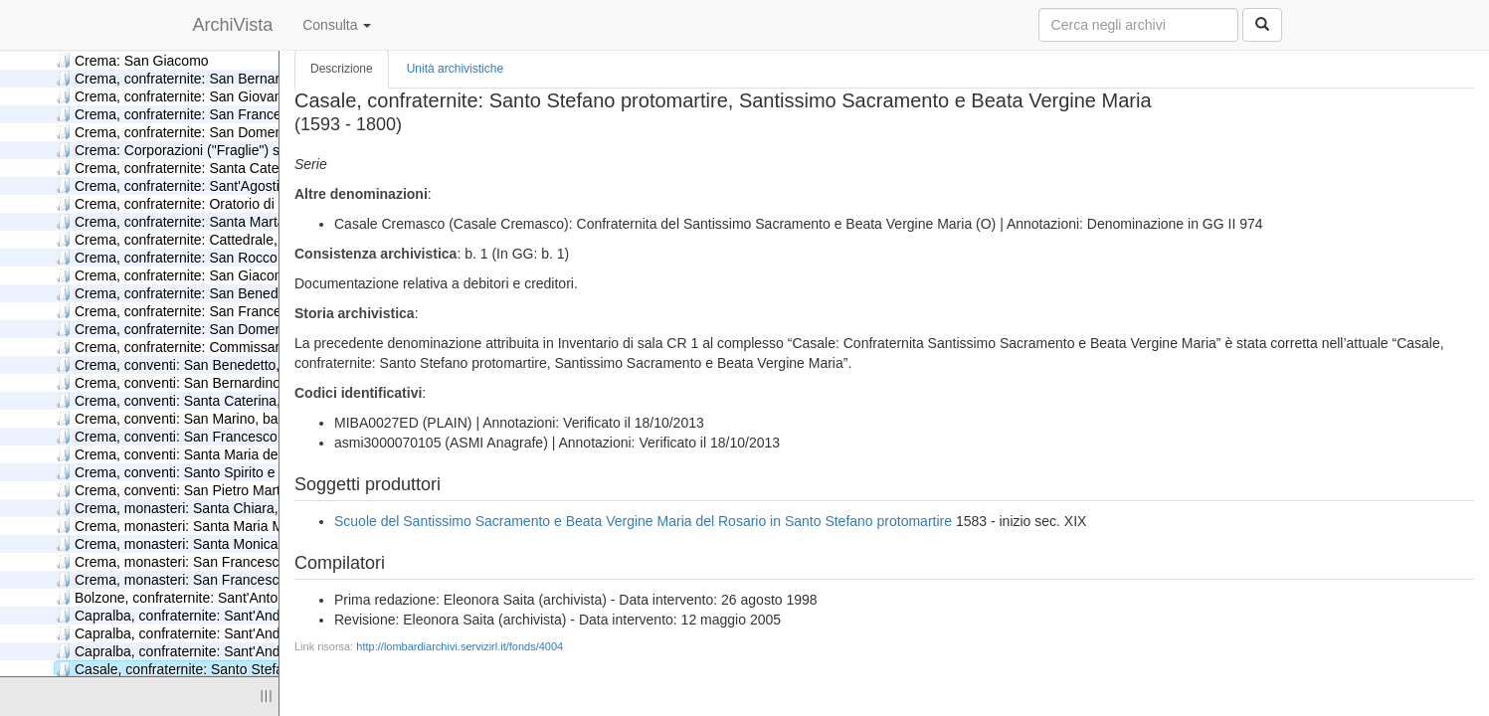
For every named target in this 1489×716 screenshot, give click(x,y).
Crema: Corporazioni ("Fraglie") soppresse (196, 149)
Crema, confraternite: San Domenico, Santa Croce (221, 131)
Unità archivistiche (455, 69)
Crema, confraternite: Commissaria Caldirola (202, 346)
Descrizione (341, 69)
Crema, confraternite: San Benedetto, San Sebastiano (232, 292)
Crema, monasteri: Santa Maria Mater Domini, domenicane (247, 525)
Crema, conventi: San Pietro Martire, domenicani (215, 489)
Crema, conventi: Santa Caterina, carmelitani (204, 400)
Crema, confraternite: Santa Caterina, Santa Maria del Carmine (260, 167)
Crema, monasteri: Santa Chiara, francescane (207, 507)
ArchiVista (233, 25)
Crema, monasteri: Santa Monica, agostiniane (206, 543)
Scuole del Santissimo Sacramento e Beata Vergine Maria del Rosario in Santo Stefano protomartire (643, 521)
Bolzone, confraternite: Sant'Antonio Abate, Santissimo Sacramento (273, 597)
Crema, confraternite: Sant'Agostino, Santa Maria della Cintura (258, 185)
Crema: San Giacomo (132, 60)
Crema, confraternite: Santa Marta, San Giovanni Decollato (247, 221)
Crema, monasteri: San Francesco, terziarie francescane (240, 579)
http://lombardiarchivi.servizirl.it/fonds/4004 (459, 646)
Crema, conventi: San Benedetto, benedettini (204, 364)
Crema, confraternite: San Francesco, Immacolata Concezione (258, 113)
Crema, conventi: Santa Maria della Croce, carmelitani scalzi (251, 454)
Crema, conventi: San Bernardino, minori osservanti (225, 382)
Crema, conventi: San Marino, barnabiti (186, 418)
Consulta (336, 25)
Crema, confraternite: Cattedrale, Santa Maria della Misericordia (262, 239)
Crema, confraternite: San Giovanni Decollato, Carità (228, 96)
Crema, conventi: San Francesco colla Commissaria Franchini (256, 436)
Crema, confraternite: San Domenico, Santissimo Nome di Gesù (262, 328)
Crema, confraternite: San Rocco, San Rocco (204, 257)
